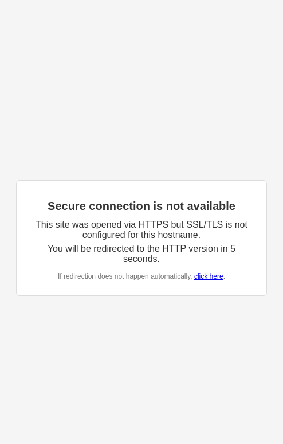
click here (208, 276)
